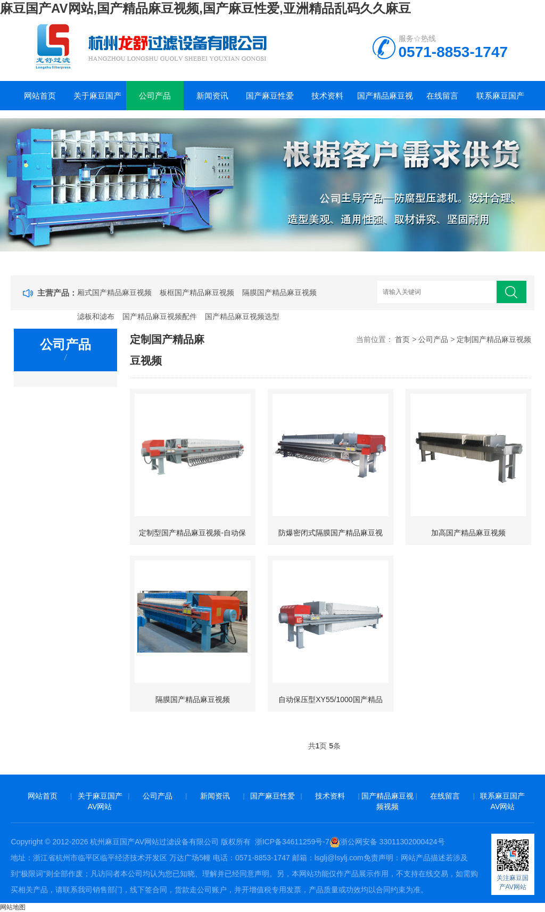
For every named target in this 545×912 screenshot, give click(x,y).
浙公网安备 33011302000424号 (387, 841)
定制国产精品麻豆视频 (494, 339)
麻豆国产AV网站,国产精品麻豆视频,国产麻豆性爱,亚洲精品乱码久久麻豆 (205, 8)
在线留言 (442, 95)
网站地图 (13, 907)
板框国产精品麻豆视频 (197, 292)
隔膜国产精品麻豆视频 (279, 292)
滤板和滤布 (95, 316)
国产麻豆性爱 (270, 95)
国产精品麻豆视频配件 (159, 316)
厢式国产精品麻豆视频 (114, 292)
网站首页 (40, 95)
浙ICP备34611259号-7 (292, 841)
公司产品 (155, 95)
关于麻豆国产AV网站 (97, 100)
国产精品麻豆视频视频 (385, 100)
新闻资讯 (212, 95)
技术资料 (327, 95)
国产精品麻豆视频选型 (242, 316)
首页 (402, 339)
